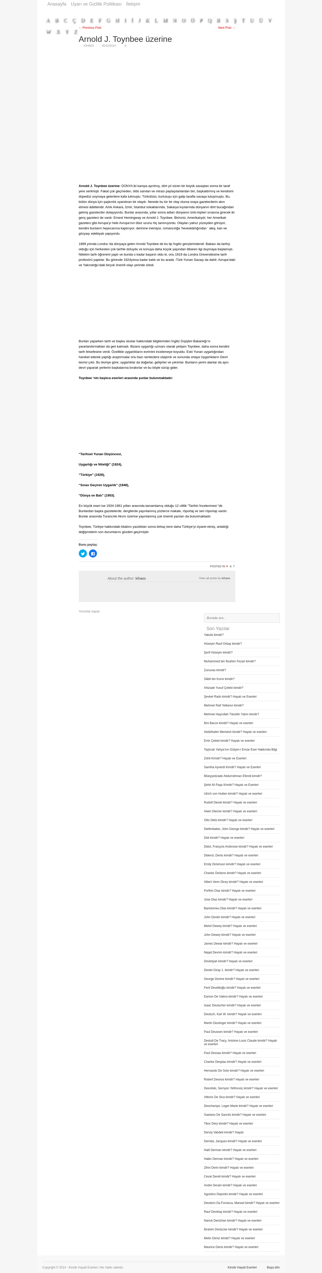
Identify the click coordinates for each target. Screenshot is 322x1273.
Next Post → (226, 27)
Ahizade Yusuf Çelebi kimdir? (223, 688)
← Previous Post (90, 27)
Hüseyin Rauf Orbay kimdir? (223, 643)
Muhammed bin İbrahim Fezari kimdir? (230, 661)
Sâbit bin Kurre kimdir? (219, 679)
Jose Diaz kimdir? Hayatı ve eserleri (228, 899)
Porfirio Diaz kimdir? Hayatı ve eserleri (230, 890)
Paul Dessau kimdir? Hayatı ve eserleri (230, 1053)
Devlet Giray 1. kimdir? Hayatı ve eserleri (231, 970)
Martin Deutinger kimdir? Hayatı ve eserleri (232, 1023)
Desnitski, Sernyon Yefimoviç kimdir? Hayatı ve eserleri (241, 1088)
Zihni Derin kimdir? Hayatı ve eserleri (229, 1167)
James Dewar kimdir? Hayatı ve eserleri (231, 943)
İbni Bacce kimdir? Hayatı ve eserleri (228, 723)
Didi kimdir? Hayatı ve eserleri (224, 838)
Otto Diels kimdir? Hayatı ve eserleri (228, 820)
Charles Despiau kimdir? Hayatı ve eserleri (232, 1062)
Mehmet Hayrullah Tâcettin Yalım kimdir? (231, 714)
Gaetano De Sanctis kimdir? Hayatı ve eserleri (235, 1114)
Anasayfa (56, 4)
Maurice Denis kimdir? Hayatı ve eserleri (231, 1247)
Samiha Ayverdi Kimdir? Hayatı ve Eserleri (232, 767)
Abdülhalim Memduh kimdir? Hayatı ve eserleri (235, 732)
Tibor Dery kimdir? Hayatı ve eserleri (228, 1123)
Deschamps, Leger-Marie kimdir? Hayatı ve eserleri (238, 1106)
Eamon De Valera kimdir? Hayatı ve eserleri (233, 996)
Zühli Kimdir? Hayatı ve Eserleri (225, 758)
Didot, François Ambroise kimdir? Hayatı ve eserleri (238, 846)
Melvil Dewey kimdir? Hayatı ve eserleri (230, 926)
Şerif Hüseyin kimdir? (218, 652)
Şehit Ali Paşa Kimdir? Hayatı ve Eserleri (231, 785)
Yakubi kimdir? (214, 635)
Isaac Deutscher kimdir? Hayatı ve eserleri (232, 1005)
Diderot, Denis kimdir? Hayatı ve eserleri (231, 855)
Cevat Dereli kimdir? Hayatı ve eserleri (230, 1176)
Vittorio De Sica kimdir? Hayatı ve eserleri (232, 1097)
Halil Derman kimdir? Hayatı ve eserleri (230, 1150)
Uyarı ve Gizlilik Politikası (96, 4)
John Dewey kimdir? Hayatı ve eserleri (230, 935)
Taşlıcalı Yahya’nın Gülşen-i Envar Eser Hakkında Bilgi (240, 749)
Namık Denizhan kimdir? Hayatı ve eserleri (232, 1220)
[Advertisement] (188, 11)
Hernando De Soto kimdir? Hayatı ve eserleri (234, 1070)
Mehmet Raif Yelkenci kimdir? (224, 705)
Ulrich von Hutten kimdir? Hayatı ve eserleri (233, 793)
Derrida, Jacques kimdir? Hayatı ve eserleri (233, 1141)
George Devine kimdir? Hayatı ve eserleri (231, 979)
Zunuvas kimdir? (215, 670)
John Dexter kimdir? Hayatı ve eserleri (229, 917)
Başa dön (273, 1267)
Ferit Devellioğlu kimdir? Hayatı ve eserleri (232, 987)
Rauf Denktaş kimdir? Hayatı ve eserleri (230, 1212)
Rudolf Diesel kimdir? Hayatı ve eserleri (230, 802)
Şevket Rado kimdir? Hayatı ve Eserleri (230, 696)
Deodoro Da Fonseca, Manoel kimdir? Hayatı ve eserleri (242, 1203)
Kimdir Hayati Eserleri (242, 1267)
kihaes (141, 578)
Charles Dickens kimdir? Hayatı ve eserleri (232, 873)
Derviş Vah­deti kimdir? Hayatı (224, 1132)
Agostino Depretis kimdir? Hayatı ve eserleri (233, 1194)
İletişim (133, 4)
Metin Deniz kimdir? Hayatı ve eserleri (229, 1238)
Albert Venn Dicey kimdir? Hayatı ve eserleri (233, 882)
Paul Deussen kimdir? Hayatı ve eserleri (231, 1032)
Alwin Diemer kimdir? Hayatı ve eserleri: (231, 811)
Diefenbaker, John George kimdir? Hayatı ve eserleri (239, 829)
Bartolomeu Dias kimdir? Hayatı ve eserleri (232, 908)
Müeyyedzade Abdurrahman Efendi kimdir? (233, 776)
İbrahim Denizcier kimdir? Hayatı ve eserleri (233, 1229)
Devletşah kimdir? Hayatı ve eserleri (228, 961)
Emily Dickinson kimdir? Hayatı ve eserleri (232, 864)
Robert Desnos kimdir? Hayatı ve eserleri (231, 1079)
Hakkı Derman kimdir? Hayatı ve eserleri (231, 1159)
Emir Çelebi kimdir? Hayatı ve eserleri (229, 740)
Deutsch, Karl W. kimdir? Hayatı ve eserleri (233, 1014)
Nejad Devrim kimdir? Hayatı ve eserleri (230, 952)
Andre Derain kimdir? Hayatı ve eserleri (230, 1185)
